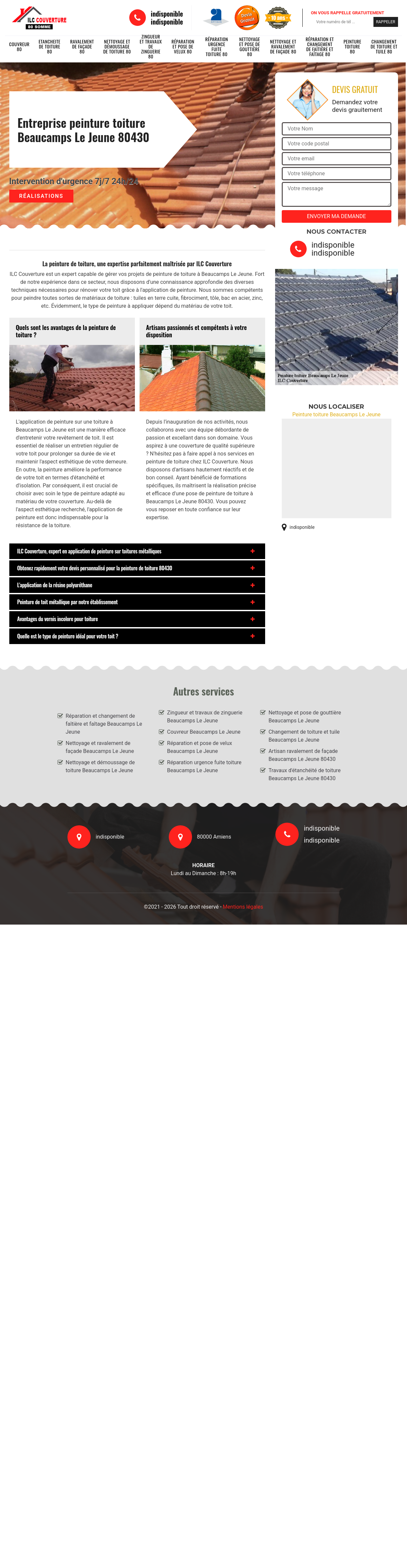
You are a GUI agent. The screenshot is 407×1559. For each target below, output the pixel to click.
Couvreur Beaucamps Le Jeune (204, 732)
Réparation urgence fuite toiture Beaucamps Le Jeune (204, 766)
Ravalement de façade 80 (82, 46)
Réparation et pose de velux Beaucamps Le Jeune (199, 747)
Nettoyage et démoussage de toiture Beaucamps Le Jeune (100, 766)
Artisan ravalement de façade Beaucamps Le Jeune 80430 (303, 755)
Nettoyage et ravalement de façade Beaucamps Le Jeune (100, 747)
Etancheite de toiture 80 (49, 46)
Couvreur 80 (19, 46)
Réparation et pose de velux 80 (182, 46)
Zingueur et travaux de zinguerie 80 (151, 46)
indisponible (167, 14)
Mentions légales (243, 907)
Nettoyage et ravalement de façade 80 (283, 46)
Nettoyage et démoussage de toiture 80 (117, 46)
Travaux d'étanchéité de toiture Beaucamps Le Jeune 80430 (304, 774)
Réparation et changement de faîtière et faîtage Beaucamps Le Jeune (104, 724)
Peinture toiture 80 (352, 46)
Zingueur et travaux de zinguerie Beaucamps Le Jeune (205, 716)
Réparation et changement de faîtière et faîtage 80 (320, 46)
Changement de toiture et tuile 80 (384, 46)
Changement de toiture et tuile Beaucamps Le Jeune (304, 736)
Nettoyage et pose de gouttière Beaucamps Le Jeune (304, 716)
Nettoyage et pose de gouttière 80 (249, 46)
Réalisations (41, 196)
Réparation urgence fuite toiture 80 (216, 46)
